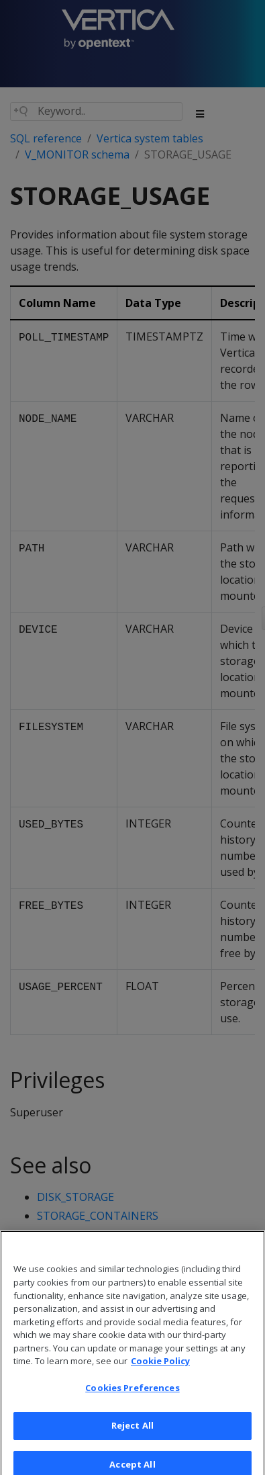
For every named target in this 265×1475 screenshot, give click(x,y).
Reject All (132, 1432)
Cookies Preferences (132, 1394)
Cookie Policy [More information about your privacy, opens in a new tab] (160, 1367)
